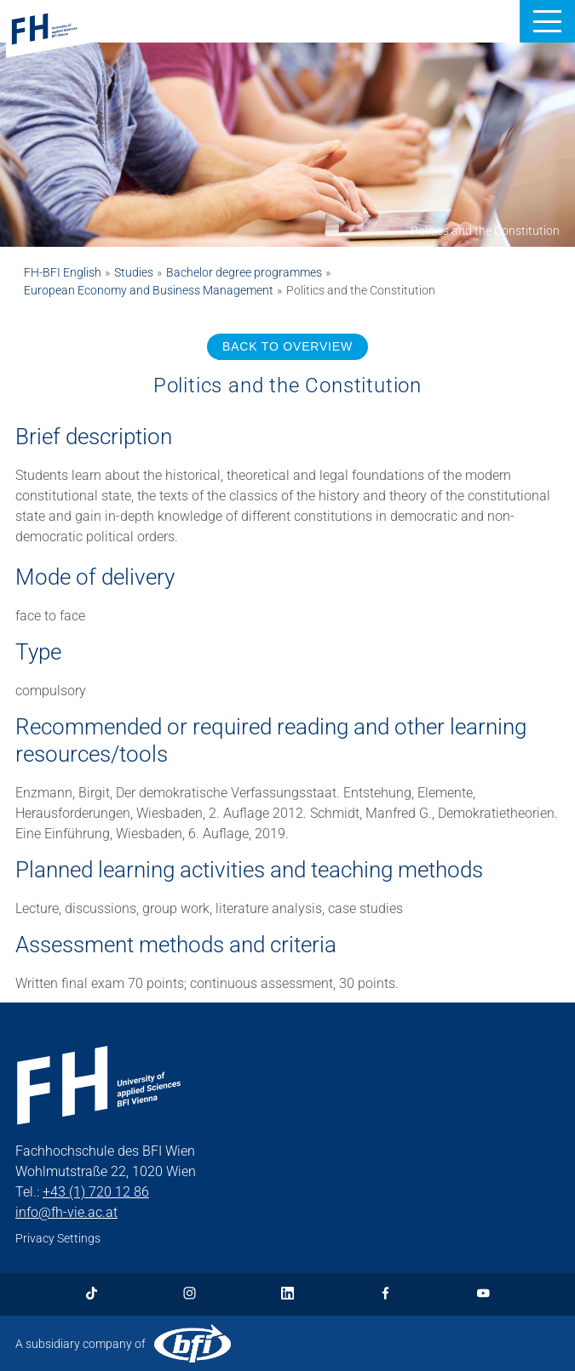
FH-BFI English (62, 272)
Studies (133, 272)
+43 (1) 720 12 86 (96, 1192)
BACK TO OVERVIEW (287, 346)
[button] (547, 21)
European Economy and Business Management (148, 290)
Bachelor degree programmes (244, 272)
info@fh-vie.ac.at (66, 1212)
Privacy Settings (58, 1238)
